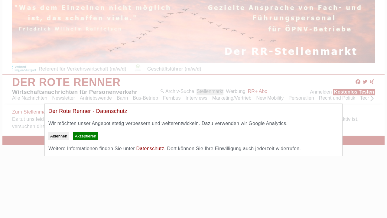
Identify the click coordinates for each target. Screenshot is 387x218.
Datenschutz (150, 148)
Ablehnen (58, 136)
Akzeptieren (85, 136)
